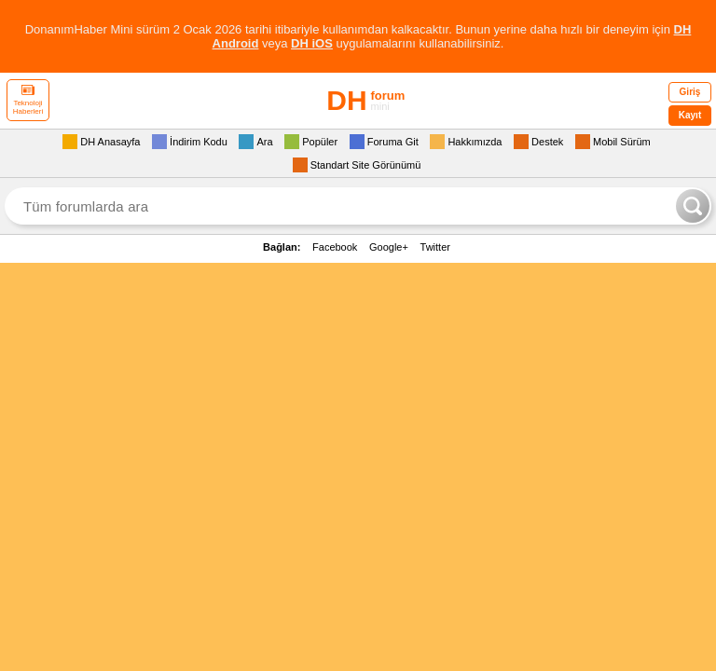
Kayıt (690, 115)
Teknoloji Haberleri (28, 100)
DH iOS (312, 43)
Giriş (690, 92)
